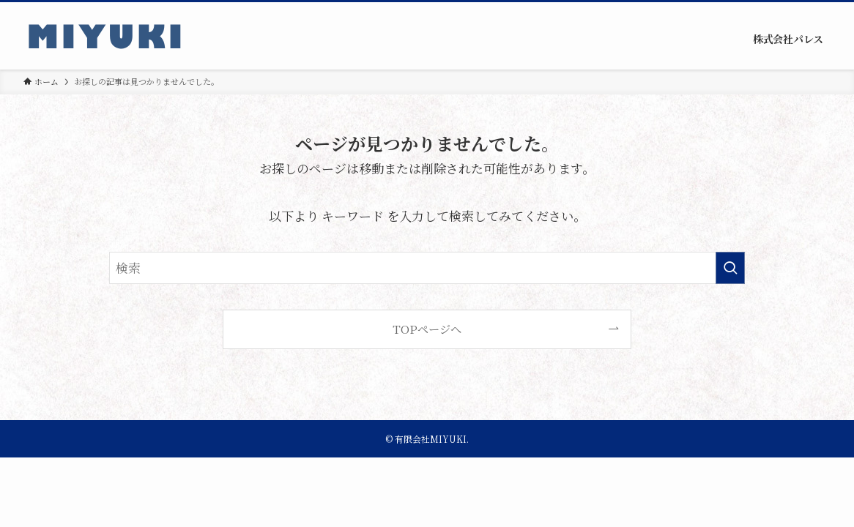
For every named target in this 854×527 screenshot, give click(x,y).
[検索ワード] (427, 268)
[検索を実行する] (730, 268)
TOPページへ (427, 329)
